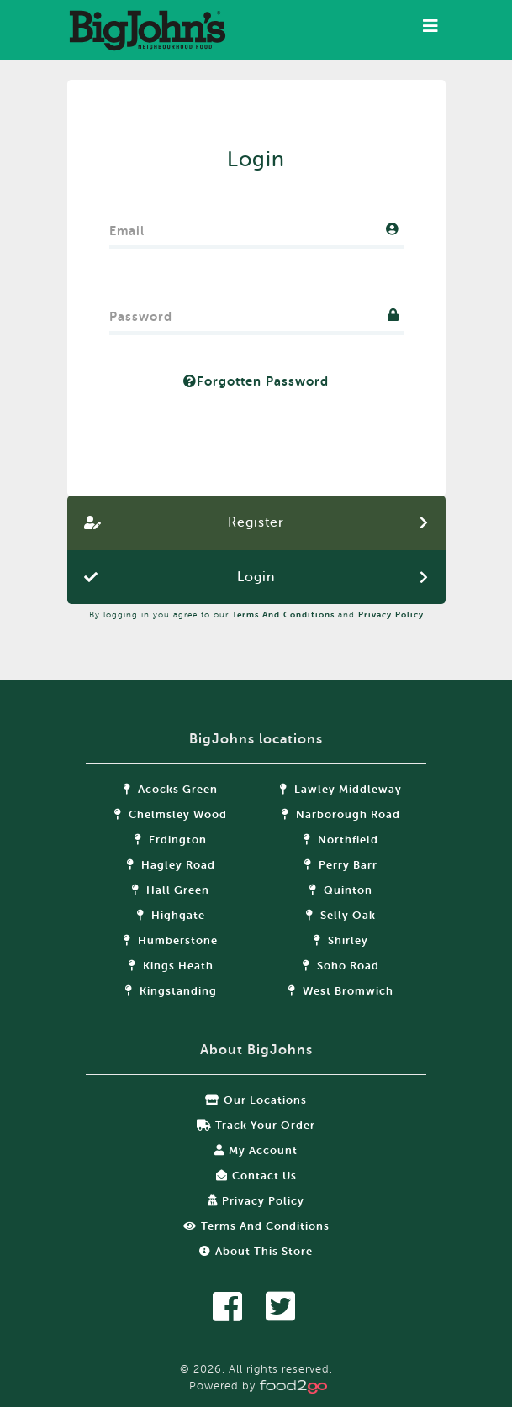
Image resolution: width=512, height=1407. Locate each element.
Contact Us (256, 1175)
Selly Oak (341, 915)
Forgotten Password (256, 381)
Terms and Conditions (283, 614)
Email (127, 227)
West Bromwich (340, 990)
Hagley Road (171, 864)
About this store (256, 1251)
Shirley (341, 940)
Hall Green (170, 890)
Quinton (340, 890)
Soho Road (341, 965)
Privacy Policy (391, 614)
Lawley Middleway (341, 789)
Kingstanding (171, 990)
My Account (256, 1150)
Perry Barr (340, 864)
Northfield (341, 839)
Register (256, 522)
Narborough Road (341, 814)
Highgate (171, 915)
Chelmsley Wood (170, 814)
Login (256, 577)
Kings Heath (171, 965)
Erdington (171, 839)
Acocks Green (171, 789)
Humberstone (171, 940)
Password (140, 313)
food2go (147, 30)
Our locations (256, 1100)
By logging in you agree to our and (256, 614)
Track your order (256, 1125)
